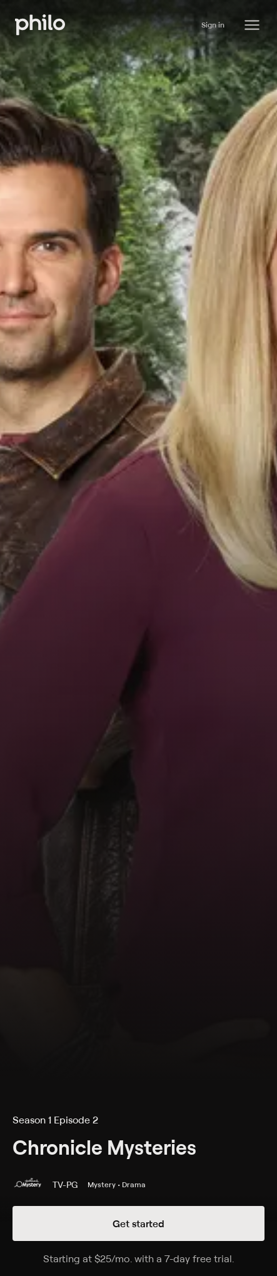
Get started (138, 1223)
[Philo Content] (252, 25)
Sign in (212, 24)
